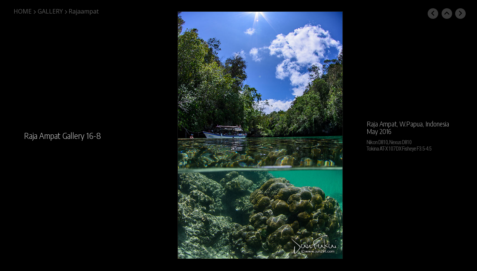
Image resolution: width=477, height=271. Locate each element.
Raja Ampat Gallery (54, 135)
